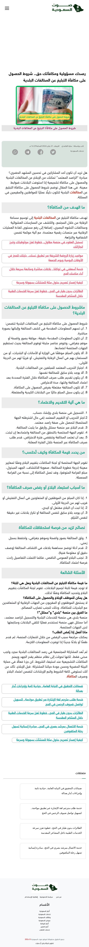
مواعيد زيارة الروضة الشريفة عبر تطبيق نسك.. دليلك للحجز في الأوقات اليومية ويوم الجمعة (45, 258)
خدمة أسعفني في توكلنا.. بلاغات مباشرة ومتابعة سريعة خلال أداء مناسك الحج (46, 271)
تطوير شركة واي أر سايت (45, 943)
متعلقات (81, 773)
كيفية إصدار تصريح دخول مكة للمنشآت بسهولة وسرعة (49, 283)
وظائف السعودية (44, 917)
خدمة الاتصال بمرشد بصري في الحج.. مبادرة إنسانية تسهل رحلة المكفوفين (47, 729)
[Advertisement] (44, 41)
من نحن (58, 896)
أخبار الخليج (44, 926)
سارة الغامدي (67, 146)
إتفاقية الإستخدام (31, 896)
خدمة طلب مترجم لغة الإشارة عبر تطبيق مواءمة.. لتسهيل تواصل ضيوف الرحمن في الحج (48, 702)
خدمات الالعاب (44, 929)
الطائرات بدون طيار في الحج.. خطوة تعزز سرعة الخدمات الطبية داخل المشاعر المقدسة (45, 294)
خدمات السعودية (44, 914)
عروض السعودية (45, 920)
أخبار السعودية (44, 911)
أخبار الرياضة (44, 923)
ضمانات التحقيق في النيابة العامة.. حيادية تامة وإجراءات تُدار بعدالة (47, 688)
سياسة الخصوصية (46, 896)
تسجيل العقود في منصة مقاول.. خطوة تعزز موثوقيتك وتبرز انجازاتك (46, 245)
